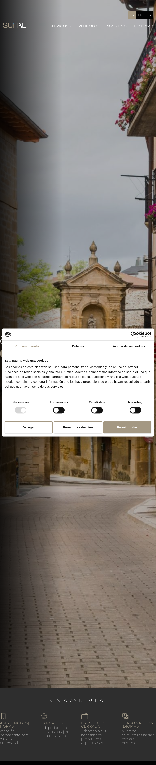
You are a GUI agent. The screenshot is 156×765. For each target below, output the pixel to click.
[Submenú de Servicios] (70, 26)
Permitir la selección (78, 427)
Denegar (29, 427)
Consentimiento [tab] (27, 346)
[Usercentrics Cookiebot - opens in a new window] (133, 334)
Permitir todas (127, 427)
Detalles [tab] (78, 346)
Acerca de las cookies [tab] (129, 346)
